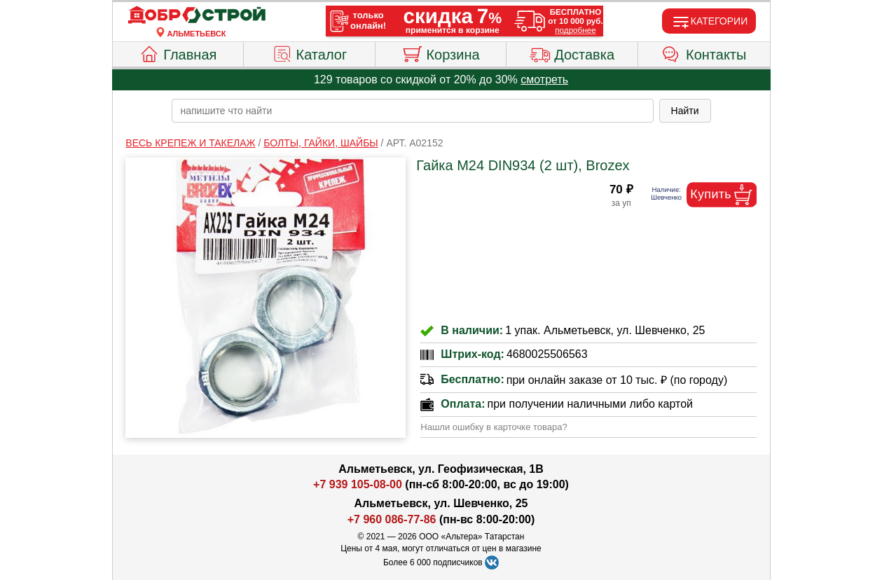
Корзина (440, 52)
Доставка (572, 52)
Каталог (309, 52)
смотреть (544, 79)
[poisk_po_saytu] (413, 111)
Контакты (703, 52)
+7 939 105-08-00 (357, 484)
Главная (177, 52)
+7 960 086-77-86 (391, 519)
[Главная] (197, 15)
